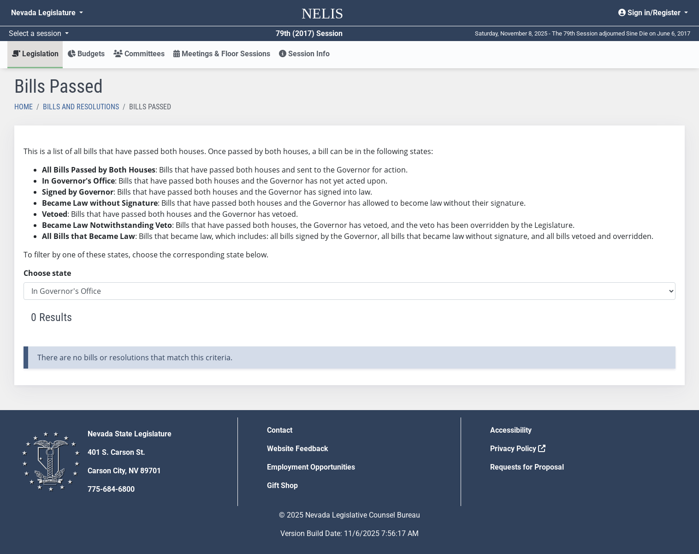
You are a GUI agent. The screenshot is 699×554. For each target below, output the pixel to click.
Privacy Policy (517, 448)
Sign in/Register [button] (650, 12)
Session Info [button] (304, 53)
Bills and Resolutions (81, 106)
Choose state (47, 273)
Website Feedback (297, 448)
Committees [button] (139, 53)
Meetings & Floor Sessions (221, 53)
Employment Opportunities (311, 467)
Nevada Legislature (44, 12)
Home (23, 106)
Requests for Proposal (527, 467)
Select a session (36, 33)
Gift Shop (282, 485)
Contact (279, 430)
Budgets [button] (86, 53)
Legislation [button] (35, 53)
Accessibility (511, 430)
